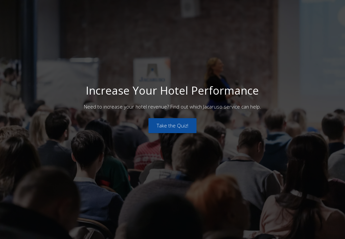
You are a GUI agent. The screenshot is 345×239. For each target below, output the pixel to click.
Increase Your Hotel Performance (172, 90)
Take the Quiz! (172, 125)
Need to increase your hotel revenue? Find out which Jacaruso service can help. (172, 106)
